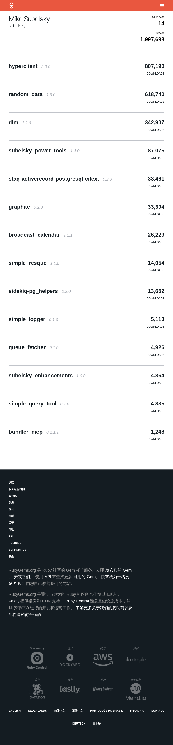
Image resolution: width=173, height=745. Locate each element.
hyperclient (29, 66)
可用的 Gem (84, 577)
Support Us (17, 549)
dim (20, 122)
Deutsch (78, 723)
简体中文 (59, 710)
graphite (26, 207)
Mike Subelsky (29, 19)
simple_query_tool (39, 404)
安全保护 (138, 679)
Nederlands (37, 710)
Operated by (38, 650)
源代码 (13, 496)
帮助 (11, 529)
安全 (11, 556)
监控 (40, 679)
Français (137, 710)
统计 (11, 509)
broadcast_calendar (40, 235)
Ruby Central (77, 601)
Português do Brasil (106, 710)
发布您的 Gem (118, 570)
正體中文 (77, 710)
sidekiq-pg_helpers (40, 291)
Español (157, 710)
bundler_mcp (34, 432)
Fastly (14, 601)
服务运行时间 (17, 489)
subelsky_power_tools (44, 150)
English (15, 710)
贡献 (11, 516)
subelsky (17, 25)
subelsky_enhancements (47, 375)
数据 (11, 502)
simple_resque (34, 263)
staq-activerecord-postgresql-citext (60, 179)
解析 (139, 648)
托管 (106, 648)
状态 (11, 482)
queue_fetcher (33, 347)
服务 (73, 679)
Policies (15, 543)
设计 (73, 648)
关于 (11, 522)
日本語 (97, 723)
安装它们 (22, 577)
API (11, 536)
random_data (32, 94)
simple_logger (33, 319)
